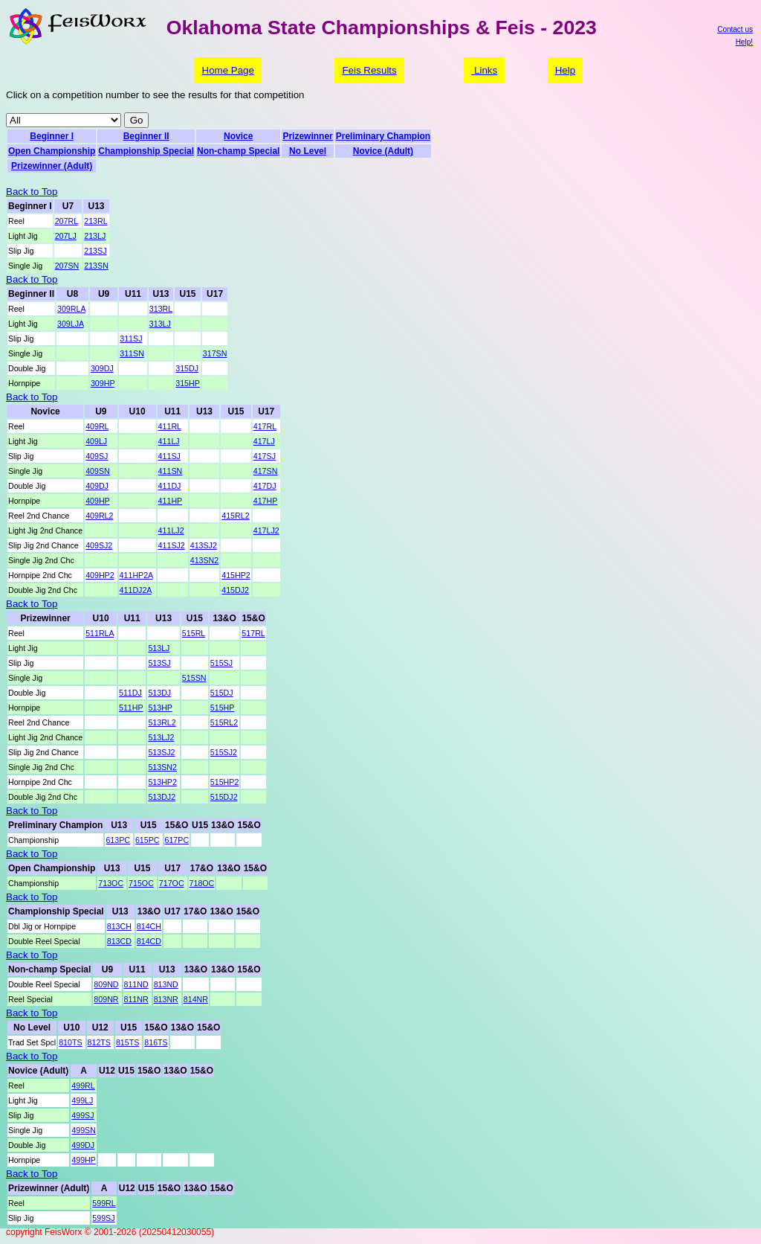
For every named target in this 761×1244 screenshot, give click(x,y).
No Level (307, 151)
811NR (136, 999)
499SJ (82, 1115)
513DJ (159, 692)
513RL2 (161, 722)
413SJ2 (203, 545)
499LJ (82, 1100)
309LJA (70, 323)
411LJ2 (171, 530)
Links (484, 70)
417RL (264, 426)
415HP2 (235, 575)
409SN (97, 471)
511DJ (130, 692)
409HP (97, 500)
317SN (215, 353)
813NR (166, 999)
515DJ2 (224, 796)
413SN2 (204, 560)
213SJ (95, 250)
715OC (141, 883)
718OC (202, 883)
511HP (131, 707)
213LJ (95, 235)
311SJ (131, 338)
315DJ (186, 368)
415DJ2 (235, 590)
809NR (106, 999)
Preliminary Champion (383, 136)
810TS (70, 1042)
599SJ (103, 1217)
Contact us (735, 29)
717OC (171, 883)
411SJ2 (171, 545)
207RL (66, 221)
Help (565, 70)
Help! (744, 42)
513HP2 (162, 782)
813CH (119, 926)
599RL (103, 1203)
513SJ (159, 662)
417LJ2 (266, 530)
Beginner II (146, 136)
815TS (127, 1042)
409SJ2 (98, 545)
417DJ (264, 485)
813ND (166, 984)
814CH (149, 926)
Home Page (228, 70)
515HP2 (224, 782)
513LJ (158, 648)
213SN (96, 265)
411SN (170, 471)
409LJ (96, 441)
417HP (265, 500)
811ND (136, 984)
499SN (83, 1130)
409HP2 (99, 575)
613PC (118, 840)
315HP (187, 383)
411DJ (169, 485)
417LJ (264, 441)
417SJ (264, 456)
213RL (95, 221)
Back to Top (31, 191)
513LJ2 (161, 737)
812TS (99, 1042)
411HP (170, 500)
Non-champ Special (238, 151)
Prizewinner (307, 136)
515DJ (221, 692)
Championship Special (146, 151)
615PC (147, 840)
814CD (149, 941)
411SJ (169, 456)
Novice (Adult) (383, 151)
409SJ (96, 456)
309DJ (102, 368)
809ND (106, 984)
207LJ (66, 235)
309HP (102, 383)
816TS (155, 1042)
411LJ (169, 441)
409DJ (97, 485)
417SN (265, 471)
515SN (194, 677)
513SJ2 (161, 752)
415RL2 (235, 515)
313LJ (160, 323)
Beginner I (52, 136)
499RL (82, 1085)
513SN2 (162, 767)
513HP (160, 707)
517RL (253, 633)
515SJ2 (223, 752)
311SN (132, 353)
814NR (196, 999)
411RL (169, 426)
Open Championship (51, 151)
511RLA (99, 633)
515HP (222, 707)
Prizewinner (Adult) (51, 166)
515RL (193, 633)
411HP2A (136, 575)
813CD (119, 941)
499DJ (82, 1145)
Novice (238, 136)
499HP (83, 1159)
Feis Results (369, 70)
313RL (160, 308)
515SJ (221, 662)
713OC (110, 883)
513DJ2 (161, 796)
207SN (67, 265)
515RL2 (224, 722)
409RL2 (99, 515)
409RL (97, 426)
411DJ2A (136, 590)
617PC (177, 840)
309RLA (71, 308)
